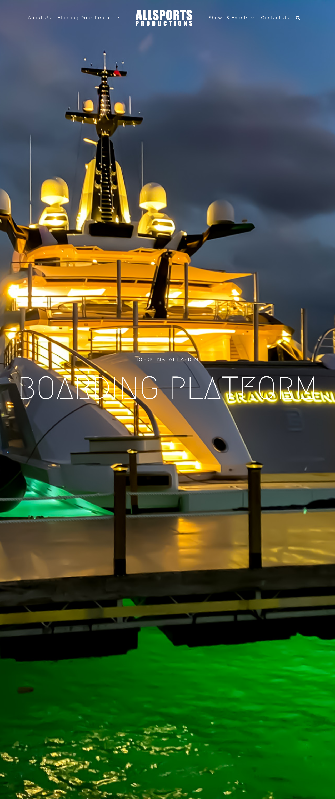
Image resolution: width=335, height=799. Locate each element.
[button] (298, 17)
